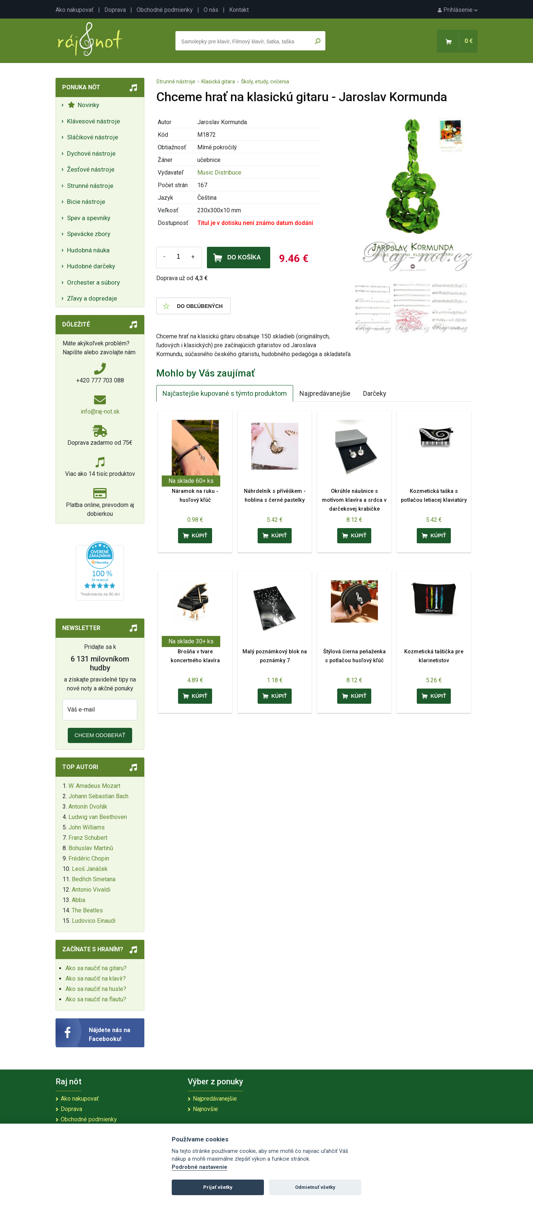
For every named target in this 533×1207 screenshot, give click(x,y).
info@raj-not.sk (100, 411)
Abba (78, 899)
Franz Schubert (87, 837)
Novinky (83, 105)
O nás (211, 9)
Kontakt (239, 9)
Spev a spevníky (88, 218)
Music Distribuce (219, 172)
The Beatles (87, 910)
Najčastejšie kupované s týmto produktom (224, 393)
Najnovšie (205, 1109)
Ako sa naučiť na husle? (96, 988)
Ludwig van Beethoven (97, 816)
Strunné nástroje (90, 185)
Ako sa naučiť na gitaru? (96, 968)
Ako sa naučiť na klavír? (96, 978)
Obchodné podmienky (165, 9)
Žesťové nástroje (90, 169)
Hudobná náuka (88, 250)
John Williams (86, 827)
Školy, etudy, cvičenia (265, 81)
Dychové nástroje (91, 153)
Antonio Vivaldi (91, 889)
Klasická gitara (218, 81)
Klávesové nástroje (93, 121)
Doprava (115, 9)
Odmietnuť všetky (315, 1187)
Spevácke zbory (88, 234)
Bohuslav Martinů (90, 848)
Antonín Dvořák (87, 806)
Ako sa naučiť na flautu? (96, 999)
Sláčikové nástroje (92, 137)
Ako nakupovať (75, 9)
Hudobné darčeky (91, 266)
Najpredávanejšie (325, 393)
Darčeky (374, 393)
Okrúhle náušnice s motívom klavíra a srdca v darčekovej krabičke (354, 500)
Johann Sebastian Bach (98, 796)
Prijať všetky (217, 1187)
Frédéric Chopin (88, 858)
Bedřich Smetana (93, 879)
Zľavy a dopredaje (92, 298)
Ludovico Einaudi (93, 920)
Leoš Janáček (90, 868)
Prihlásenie (457, 9)
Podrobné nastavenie (199, 1167)
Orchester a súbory (93, 282)
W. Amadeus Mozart (94, 785)
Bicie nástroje (86, 201)
